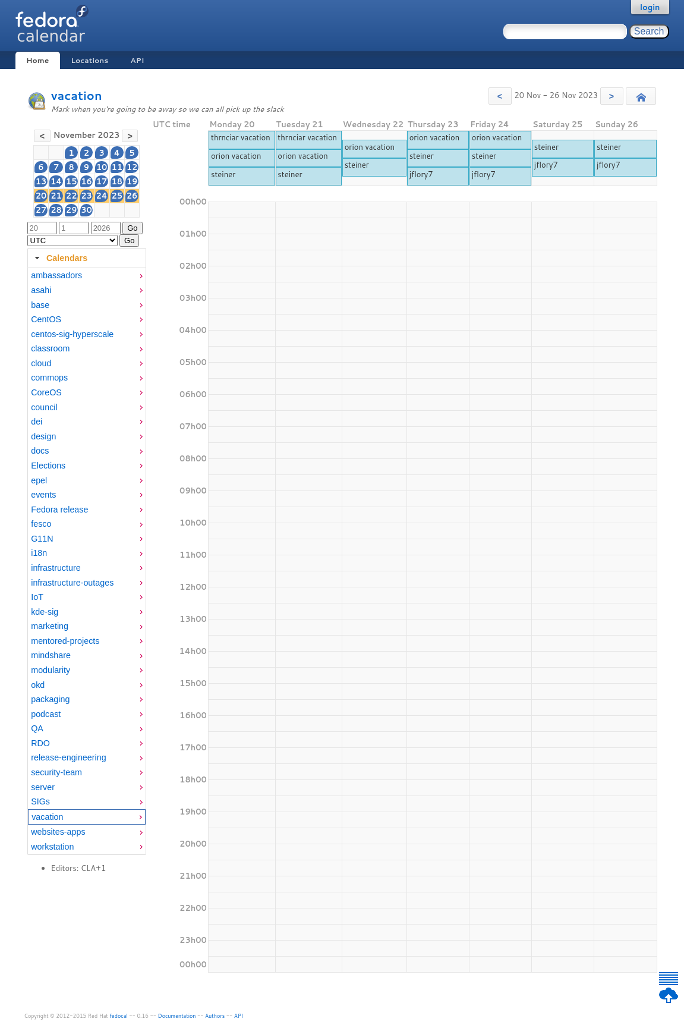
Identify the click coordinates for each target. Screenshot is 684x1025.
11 (116, 167)
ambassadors (56, 275)
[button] (500, 96)
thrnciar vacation (240, 137)
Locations (89, 60)
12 (132, 167)
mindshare (51, 655)
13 (41, 181)
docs (40, 450)
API (137, 60)
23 (86, 195)
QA (37, 728)
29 (71, 210)
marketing (49, 626)
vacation (76, 95)
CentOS (46, 319)
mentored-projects (65, 641)
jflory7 (421, 174)
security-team (56, 772)
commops (49, 377)
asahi (41, 290)
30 (86, 210)
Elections (48, 465)
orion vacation (236, 155)
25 (116, 195)
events (43, 494)
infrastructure (55, 568)
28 (56, 210)
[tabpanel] (86, 561)
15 (71, 181)
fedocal (118, 1016)
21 (56, 195)
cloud (41, 363)
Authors (215, 1016)
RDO (40, 743)
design (43, 436)
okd (38, 685)
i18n (39, 553)
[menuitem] (87, 275)
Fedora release (59, 509)
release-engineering (68, 757)
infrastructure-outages (72, 582)
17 (102, 181)
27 (41, 210)
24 (102, 195)
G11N (42, 538)
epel (39, 480)
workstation (52, 846)
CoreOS (46, 392)
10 (102, 167)
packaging (50, 699)
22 (71, 195)
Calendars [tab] (59, 258)
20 (41, 195)
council (44, 407)
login (650, 7)
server (43, 787)
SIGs (40, 801)
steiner (223, 174)
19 (132, 181)
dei (36, 421)
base (40, 305)
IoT (37, 597)
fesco (41, 524)
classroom (50, 348)
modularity (50, 670)
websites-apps (58, 832)
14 (56, 181)
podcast (46, 714)
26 (132, 195)
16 (86, 181)
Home (37, 60)
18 (116, 181)
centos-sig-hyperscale (72, 334)
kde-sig (44, 612)
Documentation (177, 1016)
